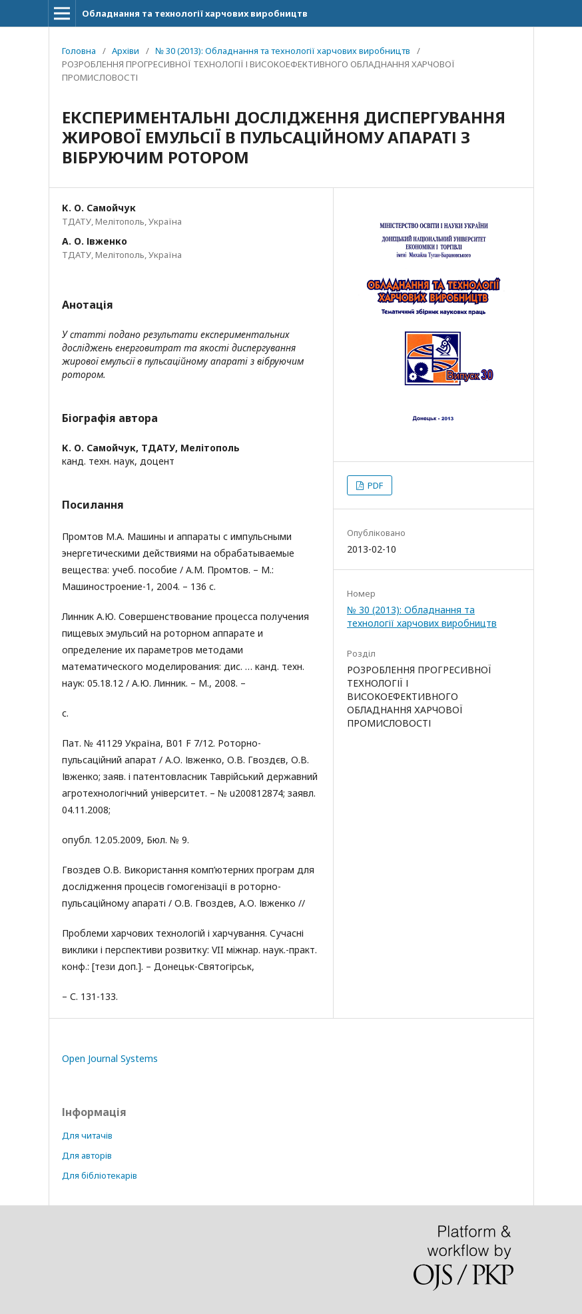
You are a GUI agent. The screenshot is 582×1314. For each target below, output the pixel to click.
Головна (79, 51)
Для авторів (87, 1155)
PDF (374, 485)
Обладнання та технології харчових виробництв (195, 13)
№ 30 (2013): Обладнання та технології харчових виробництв (282, 51)
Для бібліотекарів (99, 1175)
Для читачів (87, 1135)
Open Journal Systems (110, 1058)
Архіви (125, 51)
